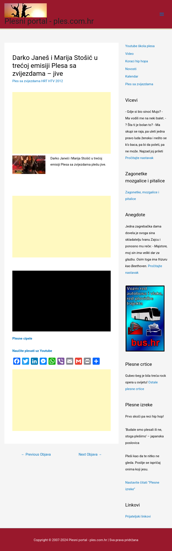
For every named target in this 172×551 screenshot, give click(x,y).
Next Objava (90, 454)
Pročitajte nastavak (139, 157)
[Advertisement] (61, 123)
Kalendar (131, 76)
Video (129, 53)
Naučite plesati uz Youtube (32, 351)
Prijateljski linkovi (138, 515)
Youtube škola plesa (140, 46)
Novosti (130, 68)
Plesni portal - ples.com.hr (49, 21)
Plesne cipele (22, 338)
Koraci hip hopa (136, 61)
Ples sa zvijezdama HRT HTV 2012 (37, 81)
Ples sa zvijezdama (139, 83)
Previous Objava (36, 454)
